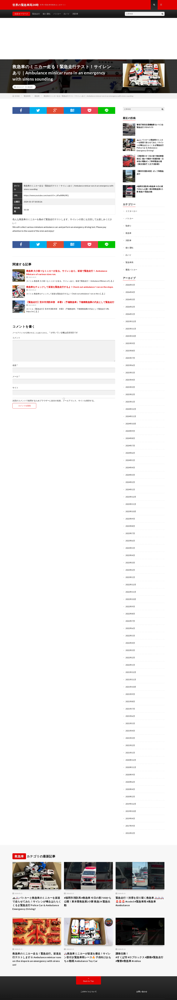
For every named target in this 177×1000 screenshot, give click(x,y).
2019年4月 (130, 807)
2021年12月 (131, 664)
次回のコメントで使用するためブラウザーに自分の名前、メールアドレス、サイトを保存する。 (54, 401)
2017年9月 (130, 815)
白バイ (67, 14)
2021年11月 (131, 671)
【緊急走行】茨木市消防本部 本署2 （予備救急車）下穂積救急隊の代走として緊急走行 (70, 302)
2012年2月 (130, 822)
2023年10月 (131, 506)
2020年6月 (130, 771)
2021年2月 (130, 736)
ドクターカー (131, 211)
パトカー (57, 14)
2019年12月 (131, 793)
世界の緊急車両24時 (39, 994)
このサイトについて (88, 980)
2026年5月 (130, 284)
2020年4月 (130, 779)
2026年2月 (130, 305)
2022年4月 (130, 635)
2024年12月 (131, 405)
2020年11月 (131, 757)
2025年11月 (131, 327)
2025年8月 (130, 348)
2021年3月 (130, 728)
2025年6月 (130, 362)
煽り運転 (46, 14)
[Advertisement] (88, 38)
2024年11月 (131, 413)
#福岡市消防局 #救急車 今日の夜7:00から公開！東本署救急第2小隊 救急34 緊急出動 (150, 189)
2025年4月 (130, 377)
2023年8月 (130, 520)
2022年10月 (131, 592)
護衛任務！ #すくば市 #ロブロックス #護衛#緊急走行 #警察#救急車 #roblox (140, 946)
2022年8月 (130, 606)
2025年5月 (130, 370)
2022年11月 (131, 585)
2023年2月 (130, 563)
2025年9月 (130, 341)
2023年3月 (130, 556)
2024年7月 (130, 441)
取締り (128, 225)
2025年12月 (131, 319)
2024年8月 (130, 434)
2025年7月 (130, 355)
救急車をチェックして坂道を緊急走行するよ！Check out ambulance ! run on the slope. (69, 287)
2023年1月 (130, 571)
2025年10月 (131, 334)
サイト (15, 388)
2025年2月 (130, 391)
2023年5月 (130, 542)
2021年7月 (130, 700)
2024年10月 (131, 420)
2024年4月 (130, 463)
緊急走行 (36, 14)
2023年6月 (130, 535)
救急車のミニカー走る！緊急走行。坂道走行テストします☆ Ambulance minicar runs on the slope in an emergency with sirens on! (36, 948)
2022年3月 (130, 642)
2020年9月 (130, 764)
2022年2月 (130, 649)
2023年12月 (131, 492)
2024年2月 (130, 477)
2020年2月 (130, 786)
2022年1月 (130, 657)
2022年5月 (130, 628)
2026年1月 (130, 312)
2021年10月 (131, 678)
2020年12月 (131, 750)
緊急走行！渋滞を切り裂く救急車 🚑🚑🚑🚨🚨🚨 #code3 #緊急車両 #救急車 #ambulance (140, 890)
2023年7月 (130, 527)
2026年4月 (130, 291)
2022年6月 (130, 621)
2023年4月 (130, 549)
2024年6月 (130, 449)
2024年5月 (130, 456)
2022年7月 (130, 614)
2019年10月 (131, 800)
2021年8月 (130, 693)
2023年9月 (130, 513)
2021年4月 (130, 721)
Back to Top (88, 970)
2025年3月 (130, 384)
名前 (15, 365)
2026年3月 (130, 298)
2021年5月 (130, 714)
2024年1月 (130, 484)
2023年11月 (131, 499)
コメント (16, 338)
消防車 (75, 14)
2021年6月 (130, 707)
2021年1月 (130, 743)
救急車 (30, 87)
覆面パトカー (131, 268)
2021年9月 (130, 685)
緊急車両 (129, 261)
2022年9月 (130, 599)
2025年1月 (130, 398)
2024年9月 (130, 427)
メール (16, 376)
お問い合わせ (141, 980)
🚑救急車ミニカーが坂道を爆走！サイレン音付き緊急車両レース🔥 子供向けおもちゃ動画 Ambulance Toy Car (87, 946)
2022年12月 (131, 578)
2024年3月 (130, 470)
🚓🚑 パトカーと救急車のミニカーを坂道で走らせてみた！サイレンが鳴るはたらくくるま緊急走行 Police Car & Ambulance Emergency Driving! (150, 145)
